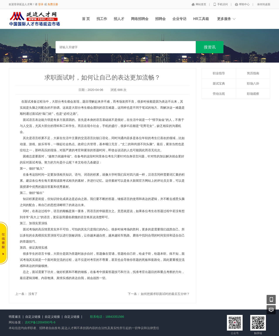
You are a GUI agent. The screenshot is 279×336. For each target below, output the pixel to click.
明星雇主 (15, 316)
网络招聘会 (139, 19)
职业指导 (219, 73)
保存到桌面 (263, 4)
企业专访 (179, 19)
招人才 (119, 19)
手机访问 (222, 4)
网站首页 (201, 4)
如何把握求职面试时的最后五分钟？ (165, 294)
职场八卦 (253, 83)
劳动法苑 (219, 93)
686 (119, 89)
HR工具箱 (201, 19)
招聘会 (160, 19)
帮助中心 (244, 4)
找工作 (102, 19)
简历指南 (253, 73)
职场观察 (253, 93)
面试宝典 (219, 83)
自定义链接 (33, 316)
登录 (40, 4)
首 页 (86, 19)
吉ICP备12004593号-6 (40, 322)
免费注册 (53, 4)
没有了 (32, 294)
